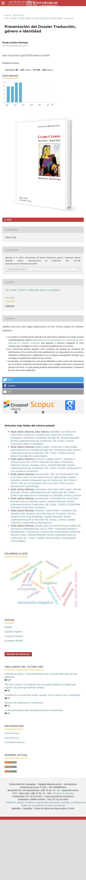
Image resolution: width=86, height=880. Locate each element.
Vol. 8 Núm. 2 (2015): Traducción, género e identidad (34, 18)
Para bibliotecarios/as (15, 742)
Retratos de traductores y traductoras (24, 702)
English (8, 627)
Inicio (8, 15)
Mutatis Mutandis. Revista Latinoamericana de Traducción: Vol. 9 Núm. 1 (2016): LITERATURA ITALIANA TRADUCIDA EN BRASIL (45, 504)
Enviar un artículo (18, 654)
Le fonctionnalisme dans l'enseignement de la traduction (34, 710)
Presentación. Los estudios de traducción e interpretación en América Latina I (45, 500)
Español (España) (13, 631)
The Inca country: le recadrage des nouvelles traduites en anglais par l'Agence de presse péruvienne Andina (40, 686)
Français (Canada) (14, 636)
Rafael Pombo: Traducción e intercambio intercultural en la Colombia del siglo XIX (44, 448)
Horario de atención (63, 793)
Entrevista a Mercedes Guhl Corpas (53, 489)
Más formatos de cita (17, 269)
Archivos (18, 15)
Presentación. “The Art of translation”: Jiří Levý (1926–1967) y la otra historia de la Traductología (44, 476)
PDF (8, 220)
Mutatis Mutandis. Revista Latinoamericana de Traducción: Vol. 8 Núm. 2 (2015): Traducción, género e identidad (45, 440)
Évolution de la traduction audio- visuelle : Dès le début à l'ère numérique (42, 695)
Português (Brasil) (14, 640)
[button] (43, 379)
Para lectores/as (12, 733)
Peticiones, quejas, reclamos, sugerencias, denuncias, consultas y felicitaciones (46, 802)
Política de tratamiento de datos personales (43, 805)
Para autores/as (12, 737)
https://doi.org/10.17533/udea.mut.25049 (29, 55)
